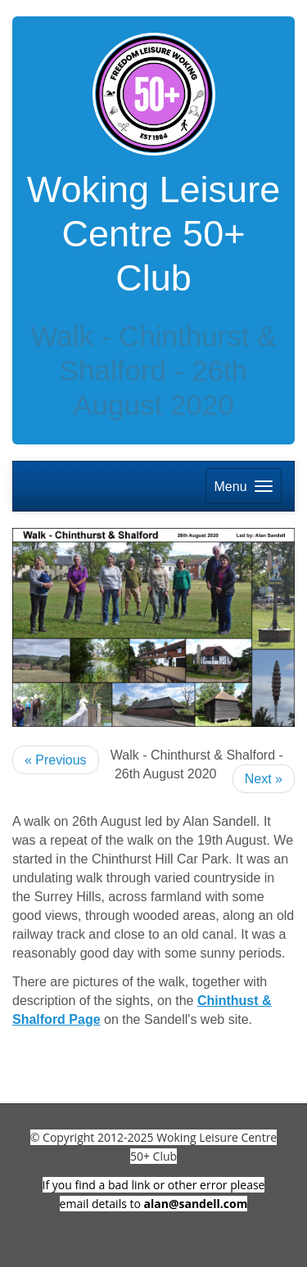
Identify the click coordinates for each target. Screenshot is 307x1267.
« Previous (56, 760)
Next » (263, 779)
